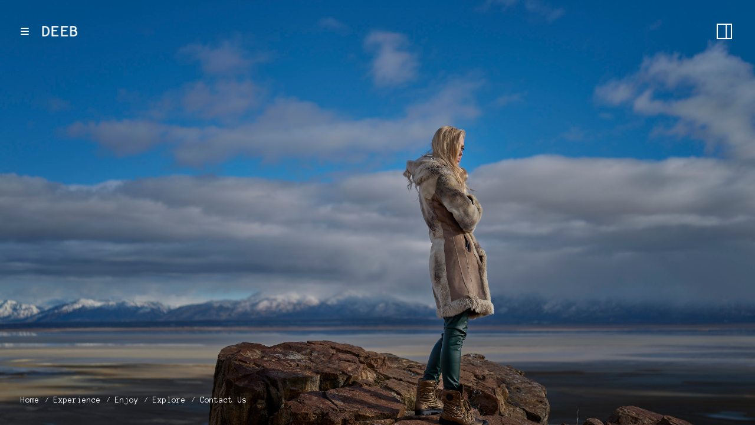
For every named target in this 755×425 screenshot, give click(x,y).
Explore (169, 400)
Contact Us (223, 400)
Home (30, 400)
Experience (77, 400)
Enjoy (127, 400)
